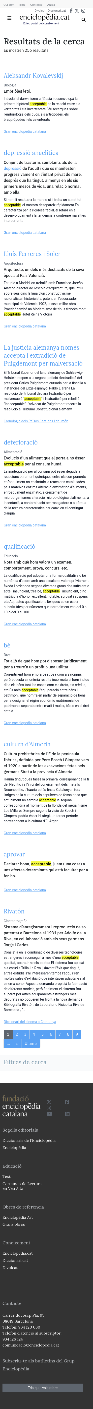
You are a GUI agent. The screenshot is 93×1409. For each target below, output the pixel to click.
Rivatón (14, 911)
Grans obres (13, 1224)
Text (6, 1176)
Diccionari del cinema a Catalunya (30, 1022)
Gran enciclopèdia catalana (25, 131)
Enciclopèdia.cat (17, 1253)
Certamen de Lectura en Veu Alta (22, 1186)
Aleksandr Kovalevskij (33, 75)
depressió (13, 168)
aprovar (14, 854)
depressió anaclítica (31, 153)
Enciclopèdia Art (17, 1217)
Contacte (36, 4)
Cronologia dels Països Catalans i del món (36, 421)
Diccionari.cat (57, 10)
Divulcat (40, 10)
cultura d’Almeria (27, 744)
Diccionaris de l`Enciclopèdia (29, 1140)
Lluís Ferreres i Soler (32, 254)
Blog (22, 4)
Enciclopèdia (14, 1147)
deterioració (21, 442)
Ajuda (51, 4)
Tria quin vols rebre (43, 1388)
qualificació (19, 546)
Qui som (8, 4)
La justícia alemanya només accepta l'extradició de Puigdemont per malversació (43, 355)
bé (7, 645)
